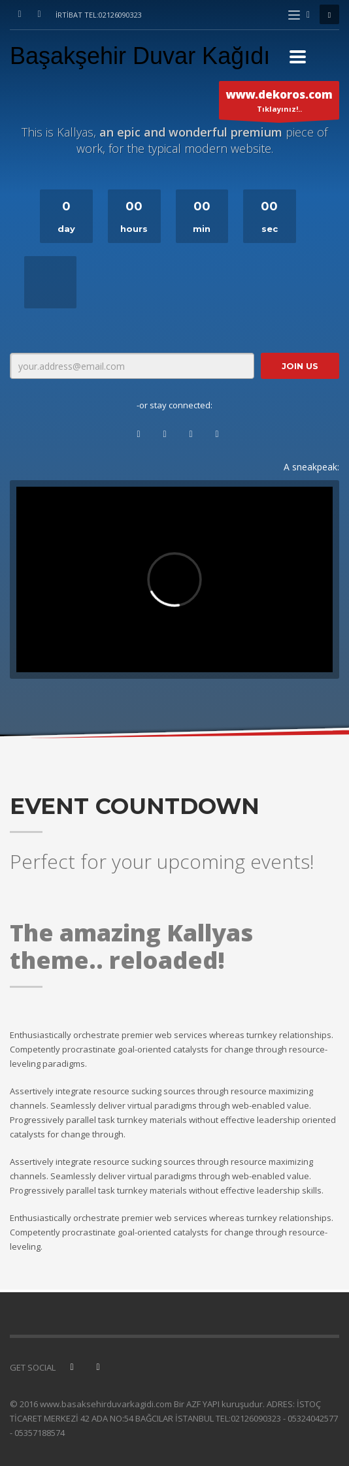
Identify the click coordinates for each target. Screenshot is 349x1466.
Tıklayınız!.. (279, 103)
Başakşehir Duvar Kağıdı (140, 55)
